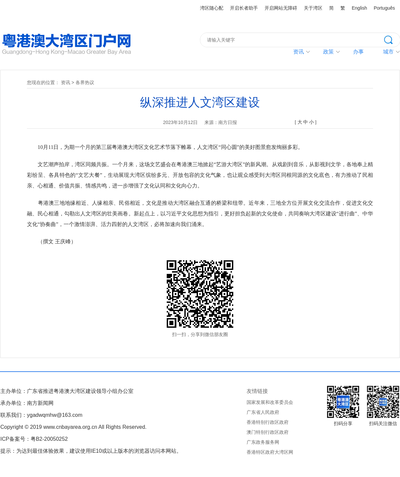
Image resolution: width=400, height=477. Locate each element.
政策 (328, 52)
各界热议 (85, 82)
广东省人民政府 (263, 412)
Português (384, 8)
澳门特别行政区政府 (268, 432)
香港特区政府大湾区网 (270, 452)
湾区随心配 (211, 8)
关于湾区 (313, 8)
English (359, 8)
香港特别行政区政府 (268, 422)
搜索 (392, 39)
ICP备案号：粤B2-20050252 (34, 439)
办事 (358, 52)
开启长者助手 (244, 8)
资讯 (298, 52)
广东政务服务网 (263, 442)
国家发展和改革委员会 (270, 402)
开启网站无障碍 (281, 8)
